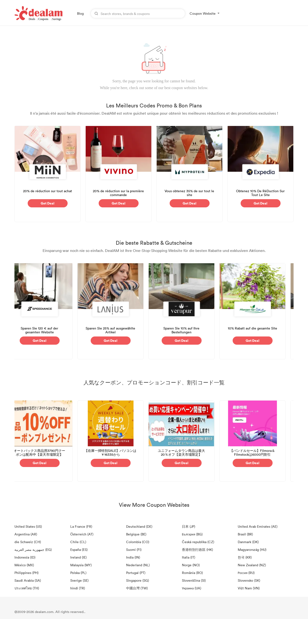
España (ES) (79, 549)
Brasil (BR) (245, 534)
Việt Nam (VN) (249, 588)
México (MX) (24, 565)
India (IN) (133, 557)
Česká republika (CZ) (198, 542)
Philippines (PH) (26, 572)
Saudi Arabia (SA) (27, 580)
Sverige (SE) (79, 580)
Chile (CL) (78, 542)
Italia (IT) (188, 557)
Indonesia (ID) (24, 557)
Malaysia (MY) (81, 565)
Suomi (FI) (133, 549)
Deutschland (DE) (139, 526)
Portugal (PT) (135, 572)
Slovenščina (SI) (194, 580)
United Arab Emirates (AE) (257, 526)
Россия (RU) (246, 572)
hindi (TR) (77, 588)
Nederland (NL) (138, 565)
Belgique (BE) (136, 534)
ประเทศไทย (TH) (26, 588)
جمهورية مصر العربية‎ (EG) (33, 549)
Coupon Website (203, 13)
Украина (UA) (191, 588)
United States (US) (28, 526)
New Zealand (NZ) (252, 565)
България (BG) (192, 534)
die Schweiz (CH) (27, 542)
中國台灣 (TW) (137, 588)
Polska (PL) (78, 572)
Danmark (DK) (248, 542)
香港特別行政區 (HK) (197, 549)
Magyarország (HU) (252, 549)
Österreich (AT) (81, 534)
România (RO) (192, 572)
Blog (80, 13)
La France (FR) (81, 526)
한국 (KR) (245, 557)
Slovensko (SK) (249, 580)
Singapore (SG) (137, 580)
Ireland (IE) (78, 557)
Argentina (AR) (25, 534)
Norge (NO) (191, 565)
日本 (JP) (188, 526)
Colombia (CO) (137, 542)
